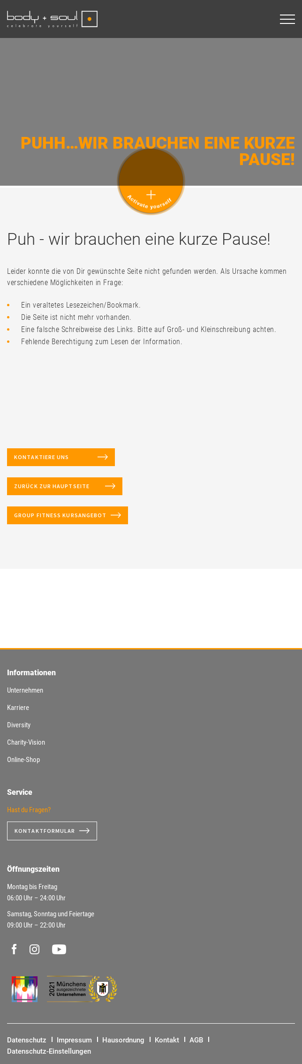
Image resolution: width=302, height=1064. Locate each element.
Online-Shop (23, 759)
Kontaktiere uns (54, 456)
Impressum (74, 1040)
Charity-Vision (26, 742)
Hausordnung (123, 1040)
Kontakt (167, 1040)
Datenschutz (26, 1040)
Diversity (18, 725)
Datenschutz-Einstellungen (49, 1051)
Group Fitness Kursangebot (60, 515)
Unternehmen (25, 690)
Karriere (18, 707)
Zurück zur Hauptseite (57, 486)
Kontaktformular (45, 830)
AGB (196, 1040)
